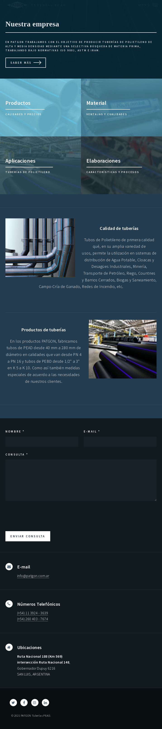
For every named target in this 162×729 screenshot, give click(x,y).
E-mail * (92, 431)
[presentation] (39, 515)
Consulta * (16, 454)
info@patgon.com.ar (33, 575)
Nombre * (15, 431)
